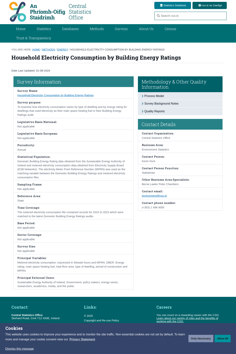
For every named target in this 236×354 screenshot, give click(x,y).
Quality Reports (154, 111)
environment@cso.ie (154, 195)
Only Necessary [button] (201, 338)
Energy (62, 49)
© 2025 (88, 315)
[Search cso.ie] (190, 16)
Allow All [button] (222, 338)
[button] (82, 339)
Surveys (121, 28)
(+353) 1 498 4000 (153, 207)
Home (21, 28)
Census (170, 28)
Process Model (154, 96)
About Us (146, 28)
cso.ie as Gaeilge (209, 5)
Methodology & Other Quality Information (174, 84)
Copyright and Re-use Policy (101, 320)
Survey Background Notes (161, 103)
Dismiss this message (19, 348)
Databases (70, 28)
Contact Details (159, 124)
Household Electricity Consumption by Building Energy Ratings (117, 49)
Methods (97, 28)
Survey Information (39, 81)
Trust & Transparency (33, 38)
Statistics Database (172, 5)
